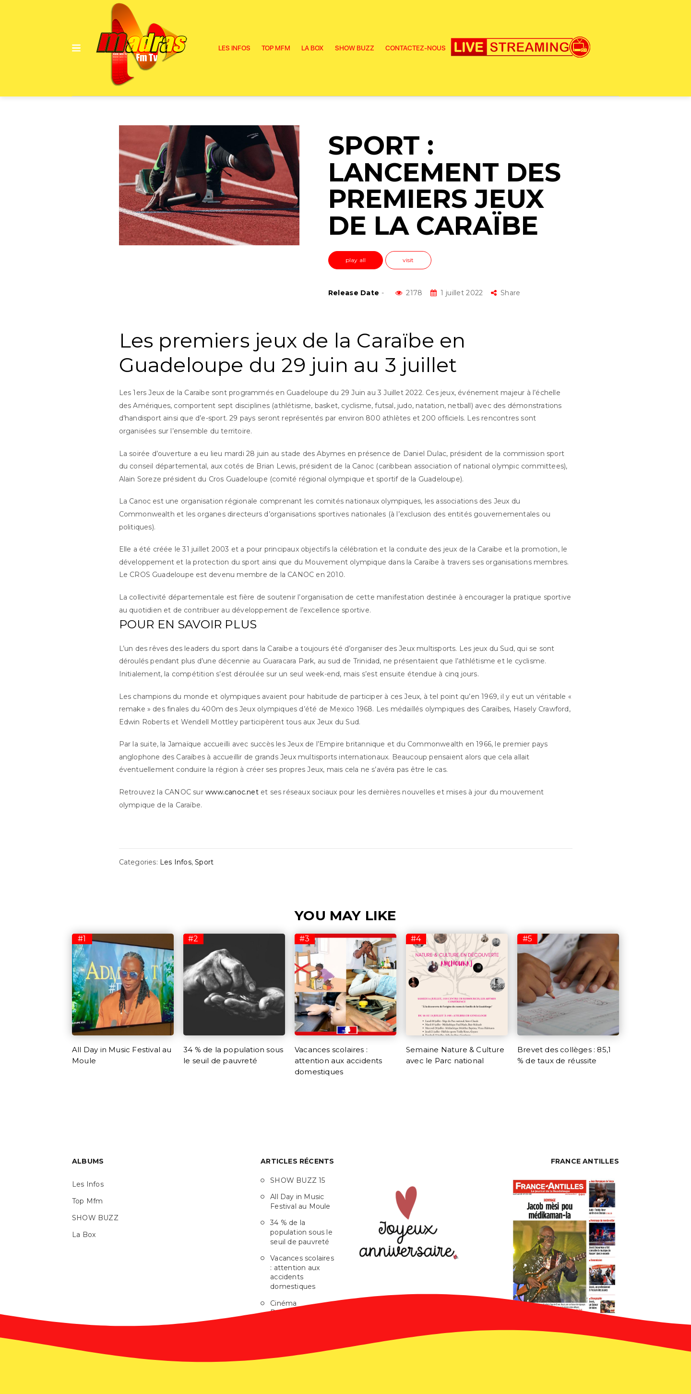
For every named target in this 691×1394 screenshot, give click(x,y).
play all (356, 260)
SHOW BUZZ (354, 48)
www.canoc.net (232, 792)
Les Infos (234, 48)
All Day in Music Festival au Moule (300, 1201)
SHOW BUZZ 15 (297, 1180)
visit (408, 260)
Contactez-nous (415, 48)
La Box (312, 48)
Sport (204, 862)
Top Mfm (276, 48)
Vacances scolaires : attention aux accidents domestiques (338, 1060)
